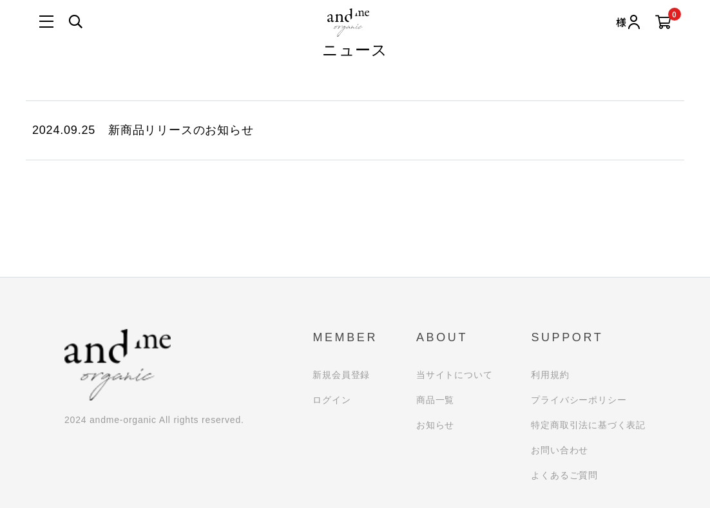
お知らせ (435, 425)
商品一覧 (435, 400)
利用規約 (550, 375)
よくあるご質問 (564, 475)
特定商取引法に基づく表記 (588, 425)
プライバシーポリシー (578, 400)
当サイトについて (454, 375)
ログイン (331, 400)
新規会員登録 (341, 375)
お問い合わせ (559, 450)
